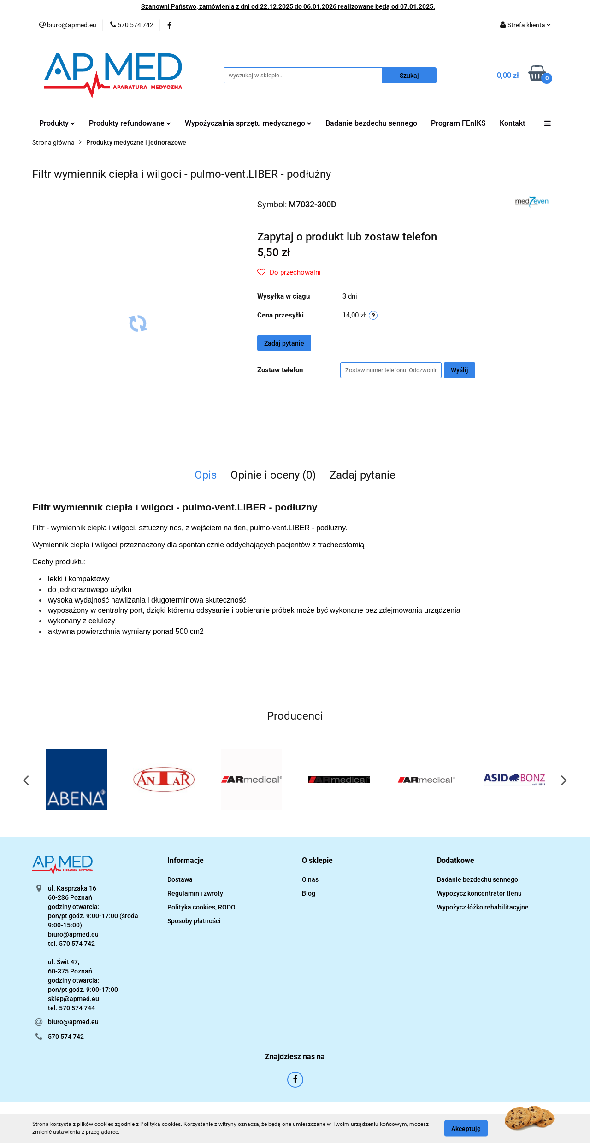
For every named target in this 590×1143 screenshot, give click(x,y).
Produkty (57, 123)
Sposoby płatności (194, 921)
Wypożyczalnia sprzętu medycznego (248, 123)
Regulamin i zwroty (195, 893)
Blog (308, 893)
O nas (310, 879)
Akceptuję (466, 1128)
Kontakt (512, 123)
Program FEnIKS (458, 123)
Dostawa (180, 879)
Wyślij (459, 370)
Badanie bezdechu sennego (371, 123)
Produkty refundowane (130, 123)
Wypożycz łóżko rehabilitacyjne (483, 907)
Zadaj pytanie (284, 343)
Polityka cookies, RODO (201, 907)
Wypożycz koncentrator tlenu (479, 893)
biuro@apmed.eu (73, 1022)
